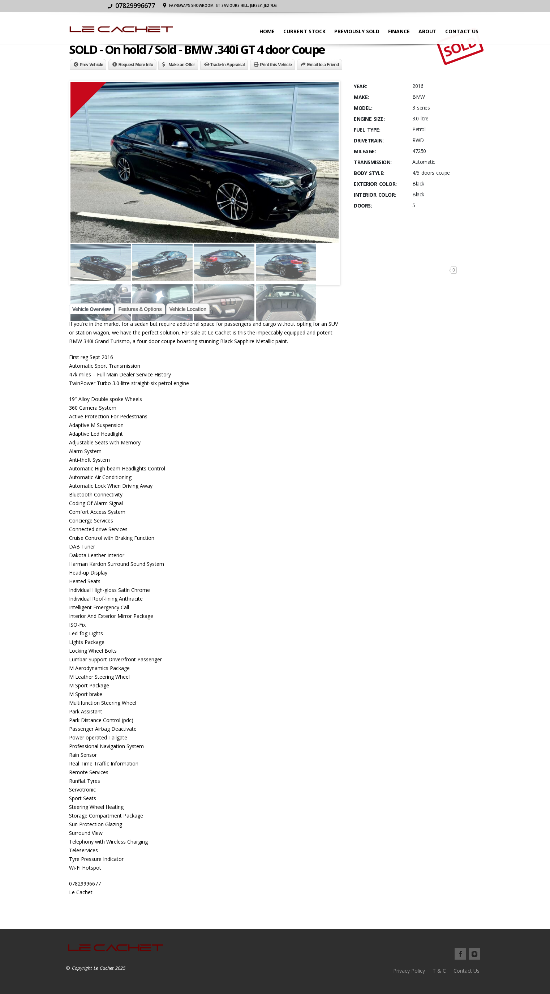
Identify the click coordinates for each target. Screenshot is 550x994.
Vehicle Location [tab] (187, 309)
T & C (439, 970)
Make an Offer (181, 64)
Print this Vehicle (276, 64)
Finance (397, 31)
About (425, 31)
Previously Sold (354, 31)
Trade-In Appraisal (227, 64)
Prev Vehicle (91, 64)
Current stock (302, 31)
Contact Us (459, 31)
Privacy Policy (409, 970)
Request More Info (136, 64)
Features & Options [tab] (140, 309)
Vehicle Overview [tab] (91, 309)
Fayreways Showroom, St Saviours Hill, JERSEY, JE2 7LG (424, 5)
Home (264, 31)
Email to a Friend (323, 64)
